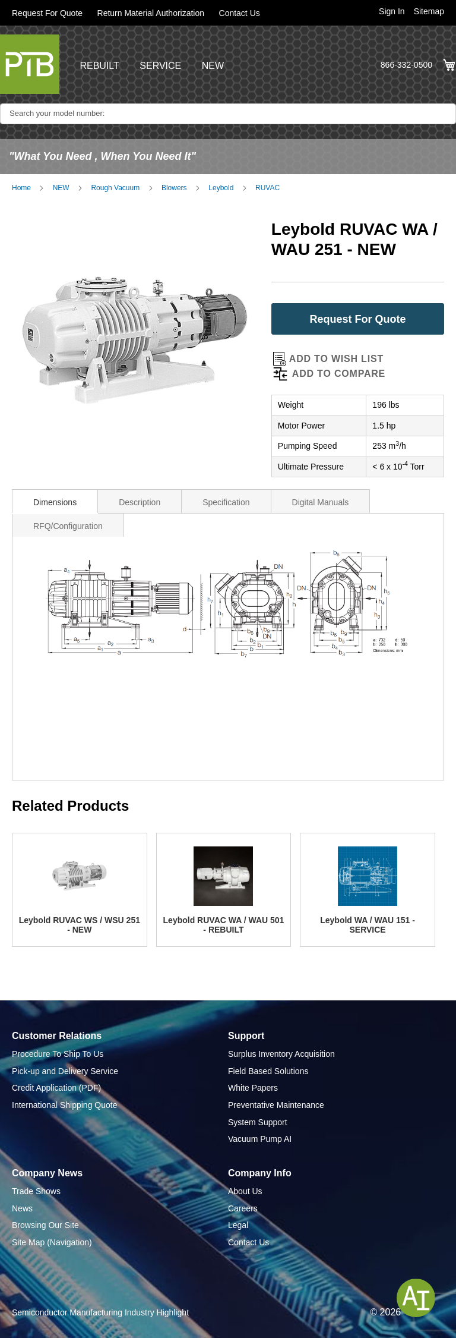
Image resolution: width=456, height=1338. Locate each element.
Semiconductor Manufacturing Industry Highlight (100, 1312)
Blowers (174, 188)
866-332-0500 (406, 65)
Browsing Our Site (45, 1225)
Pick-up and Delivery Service (65, 1071)
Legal (238, 1225)
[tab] (55, 501)
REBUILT (99, 66)
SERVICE (160, 66)
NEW (213, 66)
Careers (243, 1208)
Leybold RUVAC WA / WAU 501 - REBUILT (223, 924)
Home (21, 188)
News (22, 1208)
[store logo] (29, 64)
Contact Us (239, 13)
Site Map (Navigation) (52, 1242)
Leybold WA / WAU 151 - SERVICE (367, 924)
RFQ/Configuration (68, 526)
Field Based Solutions (268, 1071)
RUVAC (267, 188)
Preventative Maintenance (276, 1105)
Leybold (220, 188)
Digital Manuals (320, 502)
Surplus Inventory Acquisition (281, 1054)
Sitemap (429, 11)
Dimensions (55, 502)
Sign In (392, 11)
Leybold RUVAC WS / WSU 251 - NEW (79, 924)
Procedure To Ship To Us (57, 1054)
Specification (225, 502)
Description (139, 502)
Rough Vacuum (115, 188)
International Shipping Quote (64, 1105)
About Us (245, 1191)
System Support (257, 1122)
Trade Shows (36, 1191)
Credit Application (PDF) (56, 1088)
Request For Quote (47, 13)
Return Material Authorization (151, 13)
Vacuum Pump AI (260, 1139)
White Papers (253, 1088)
